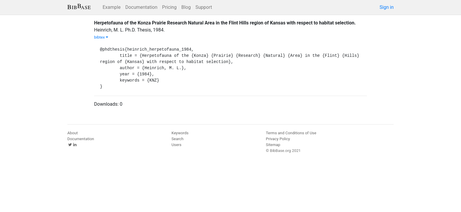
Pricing (169, 7)
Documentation (141, 7)
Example (112, 7)
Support (204, 7)
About (72, 133)
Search (177, 139)
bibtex (101, 37)
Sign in (387, 7)
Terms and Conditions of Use (291, 133)
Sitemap (273, 145)
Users (176, 145)
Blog (186, 7)
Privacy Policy (278, 139)
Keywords (179, 133)
